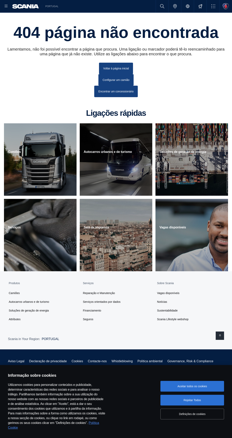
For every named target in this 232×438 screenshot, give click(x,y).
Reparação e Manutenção (99, 305)
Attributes (14, 332)
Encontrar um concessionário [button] (116, 104)
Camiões (14, 305)
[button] (213, 6)
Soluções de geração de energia (29, 323)
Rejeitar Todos (192, 400)
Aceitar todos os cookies (192, 386)
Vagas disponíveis (168, 305)
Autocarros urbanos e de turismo (29, 314)
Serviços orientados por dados (101, 314)
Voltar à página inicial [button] (116, 81)
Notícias (162, 314)
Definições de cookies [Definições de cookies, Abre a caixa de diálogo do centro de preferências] (192, 414)
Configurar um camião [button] (116, 92)
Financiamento (92, 323)
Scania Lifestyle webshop (172, 332)
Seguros (88, 332)
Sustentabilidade (167, 323)
